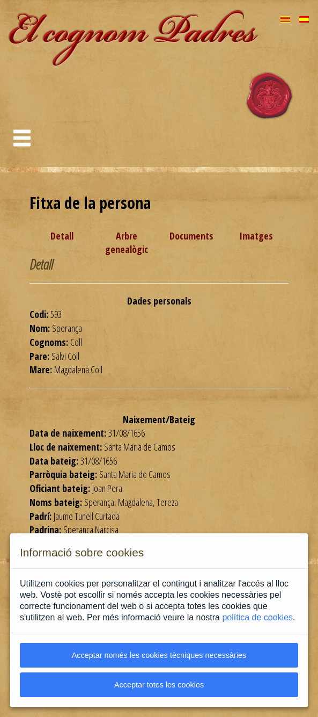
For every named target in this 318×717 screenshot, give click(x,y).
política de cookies (257, 617)
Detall (61, 235)
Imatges (256, 235)
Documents (191, 235)
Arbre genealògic (126, 242)
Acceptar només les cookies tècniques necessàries (159, 655)
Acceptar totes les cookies (159, 684)
